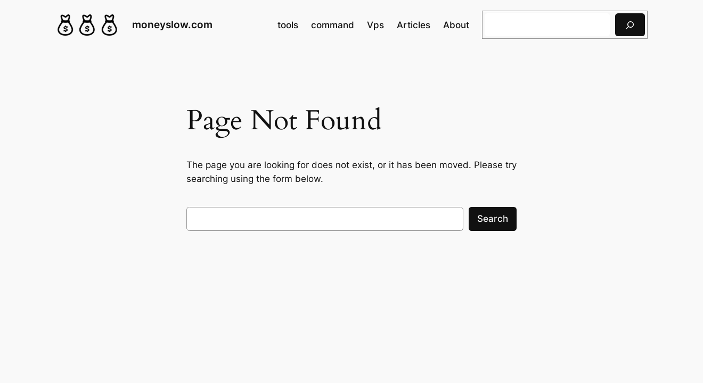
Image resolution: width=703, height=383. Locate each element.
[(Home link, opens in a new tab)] (87, 25)
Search (492, 218)
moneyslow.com (172, 24)
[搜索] (630, 24)
